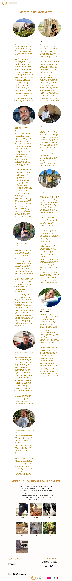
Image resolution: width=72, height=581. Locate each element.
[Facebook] (51, 578)
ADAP (37, 497)
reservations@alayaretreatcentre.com (18, 574)
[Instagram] (48, 578)
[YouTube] (57, 578)
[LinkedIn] (54, 578)
